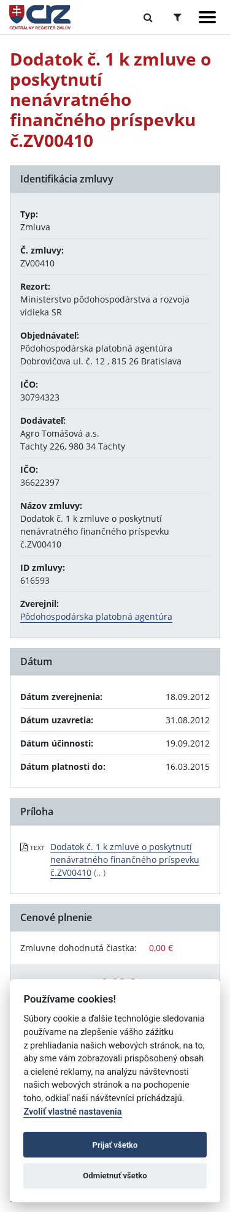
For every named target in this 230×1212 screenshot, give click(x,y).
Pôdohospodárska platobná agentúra (96, 616)
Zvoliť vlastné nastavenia (72, 1112)
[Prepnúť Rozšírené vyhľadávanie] (178, 17)
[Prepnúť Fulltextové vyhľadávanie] (148, 17)
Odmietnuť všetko (115, 1175)
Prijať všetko (115, 1145)
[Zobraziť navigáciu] (207, 17)
